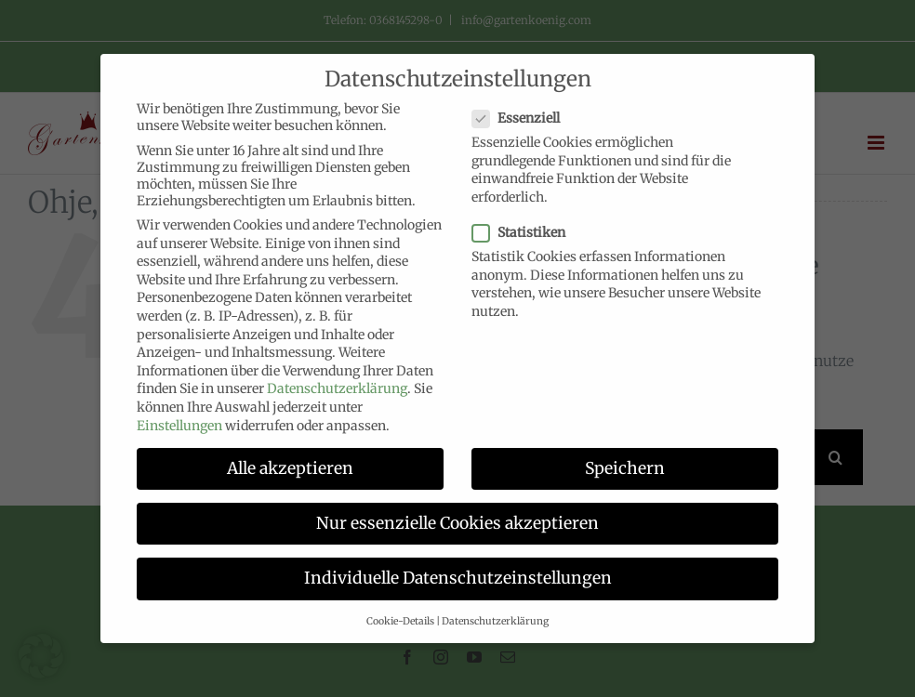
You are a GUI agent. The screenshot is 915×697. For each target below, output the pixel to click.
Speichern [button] (625, 468)
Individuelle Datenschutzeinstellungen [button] (458, 578)
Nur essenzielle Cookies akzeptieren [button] (457, 523)
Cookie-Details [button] (400, 621)
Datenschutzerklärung (337, 388)
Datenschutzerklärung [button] (495, 621)
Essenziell (523, 118)
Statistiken (526, 232)
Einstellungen (179, 425)
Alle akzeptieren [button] (290, 468)
